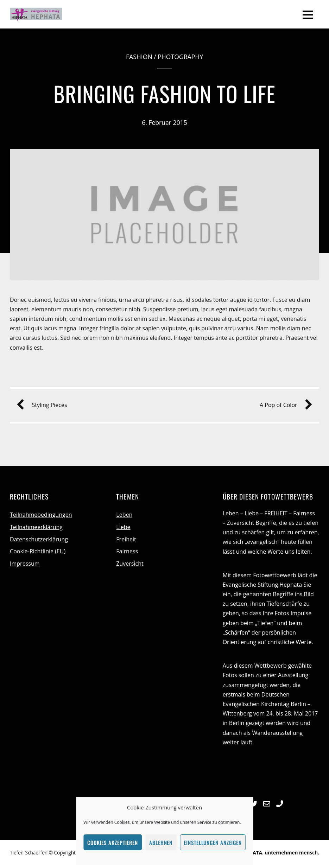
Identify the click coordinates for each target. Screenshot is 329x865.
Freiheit (126, 539)
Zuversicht (129, 563)
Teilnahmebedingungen (41, 515)
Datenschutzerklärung (39, 539)
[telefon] (280, 803)
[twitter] (254, 803)
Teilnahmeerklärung (36, 527)
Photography (180, 56)
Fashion (139, 56)
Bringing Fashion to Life (164, 93)
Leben (124, 515)
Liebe (123, 527)
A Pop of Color (283, 405)
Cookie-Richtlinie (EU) (37, 551)
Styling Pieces (44, 405)
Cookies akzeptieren (112, 842)
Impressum (24, 563)
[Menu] (308, 14)
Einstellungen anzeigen (213, 842)
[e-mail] (267, 803)
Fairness (127, 551)
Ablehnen (160, 842)
